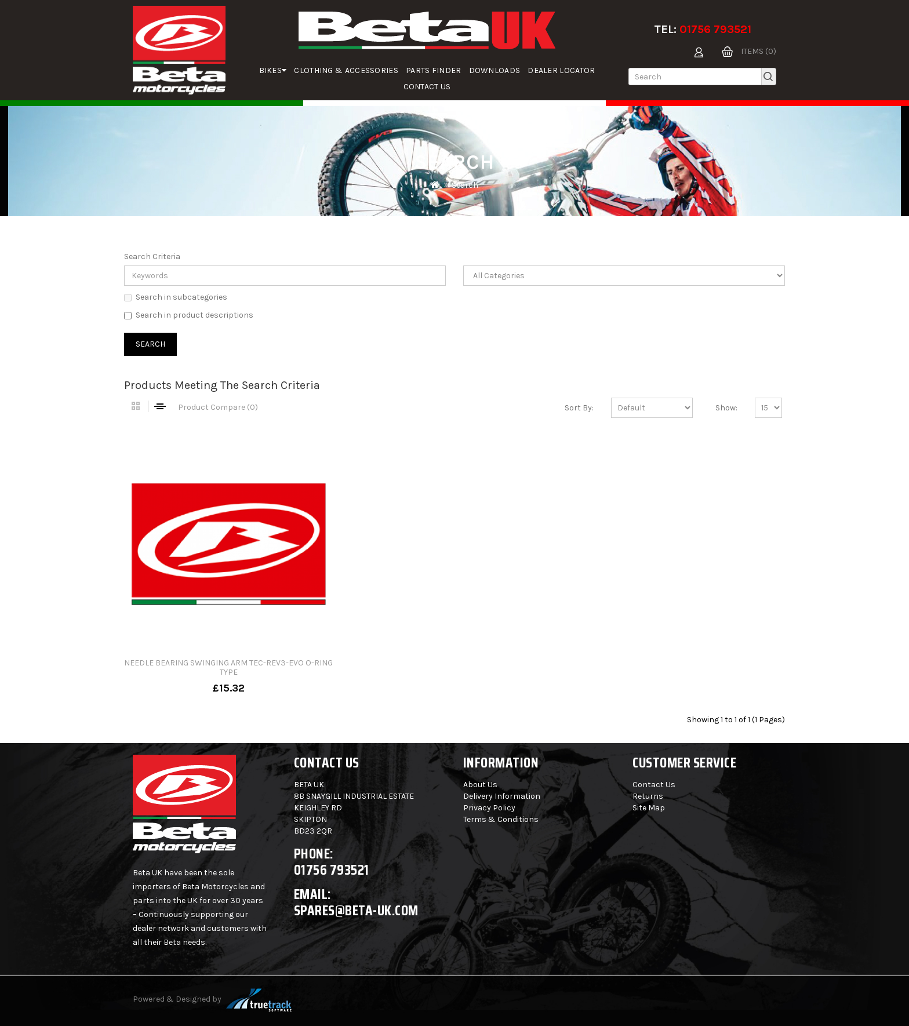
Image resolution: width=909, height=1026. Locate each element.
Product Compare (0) (218, 407)
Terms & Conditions (501, 819)
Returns (647, 796)
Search (465, 185)
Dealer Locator (561, 70)
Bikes (273, 70)
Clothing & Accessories (346, 70)
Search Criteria (152, 256)
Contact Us (427, 87)
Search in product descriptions (188, 315)
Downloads (495, 70)
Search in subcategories (175, 297)
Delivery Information (501, 796)
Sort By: (579, 408)
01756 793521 (715, 29)
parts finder (433, 70)
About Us (480, 784)
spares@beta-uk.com (356, 910)
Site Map (648, 808)
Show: (726, 408)
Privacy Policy (489, 808)
